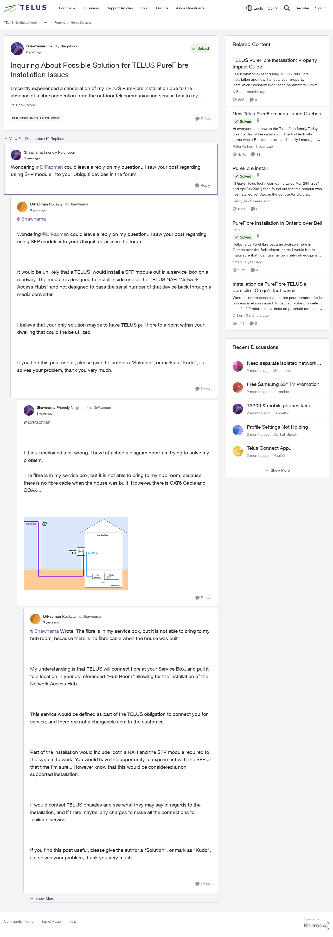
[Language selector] (262, 8)
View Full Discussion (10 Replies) (34, 138)
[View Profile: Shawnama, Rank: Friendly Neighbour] (17, 48)
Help (72, 921)
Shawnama (33, 219)
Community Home (19, 921)
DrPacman (51, 167)
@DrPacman (55, 234)
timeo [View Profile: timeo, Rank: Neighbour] (237, 262)
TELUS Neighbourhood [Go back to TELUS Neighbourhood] (20, 22)
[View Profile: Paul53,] (238, 451)
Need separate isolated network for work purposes (281, 363)
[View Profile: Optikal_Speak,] (238, 430)
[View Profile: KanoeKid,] (238, 409)
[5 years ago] (259, 201)
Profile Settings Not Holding (277, 427)
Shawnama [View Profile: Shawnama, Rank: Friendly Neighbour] (35, 46)
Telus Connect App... (270, 448)
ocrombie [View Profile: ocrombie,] (281, 391)
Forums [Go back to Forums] (59, 22)
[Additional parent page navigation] (45, 22)
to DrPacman (100, 407)
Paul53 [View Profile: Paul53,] (279, 455)
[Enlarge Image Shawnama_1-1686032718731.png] (76, 553)
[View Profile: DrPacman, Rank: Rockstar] (22, 207)
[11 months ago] (253, 91)
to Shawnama (76, 204)
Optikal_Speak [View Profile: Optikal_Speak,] (285, 434)
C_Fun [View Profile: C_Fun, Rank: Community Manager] (238, 315)
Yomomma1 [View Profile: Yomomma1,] (283, 370)
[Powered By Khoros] (316, 924)
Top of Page (51, 921)
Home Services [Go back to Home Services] (81, 22)
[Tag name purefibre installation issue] (36, 118)
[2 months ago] (258, 370)
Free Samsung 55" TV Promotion (283, 384)
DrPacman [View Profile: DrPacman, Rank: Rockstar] (39, 204)
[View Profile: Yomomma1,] (238, 366)
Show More (23, 105)
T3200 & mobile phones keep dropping (279, 406)
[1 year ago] (263, 146)
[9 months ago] (256, 315)
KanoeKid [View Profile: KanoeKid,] (281, 413)
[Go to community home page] (26, 8)
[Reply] (202, 118)
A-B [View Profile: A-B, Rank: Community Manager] (236, 91)
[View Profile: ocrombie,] (238, 387)
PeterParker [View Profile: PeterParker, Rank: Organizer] (242, 146)
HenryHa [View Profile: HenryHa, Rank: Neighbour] (240, 201)
